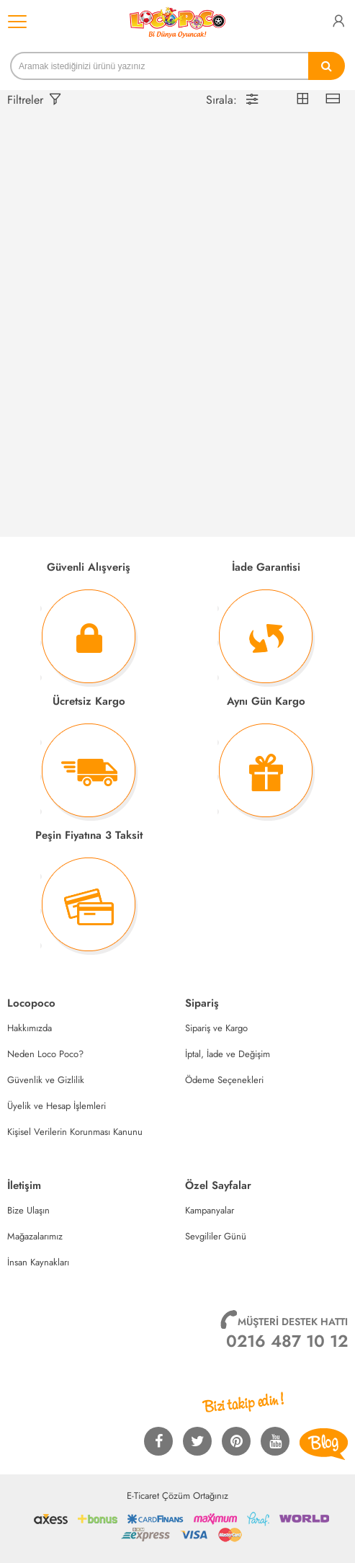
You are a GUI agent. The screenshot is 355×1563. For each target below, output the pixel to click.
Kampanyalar (209, 1210)
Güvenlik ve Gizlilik (45, 1080)
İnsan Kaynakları (38, 1262)
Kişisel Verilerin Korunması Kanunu (75, 1132)
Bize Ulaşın (28, 1210)
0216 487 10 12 (287, 1341)
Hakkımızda (29, 1028)
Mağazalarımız (35, 1236)
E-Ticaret (143, 1495)
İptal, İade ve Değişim (227, 1054)
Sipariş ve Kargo (216, 1028)
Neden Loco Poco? (45, 1054)
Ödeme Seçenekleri (224, 1080)
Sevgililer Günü (215, 1236)
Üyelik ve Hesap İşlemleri (56, 1106)
